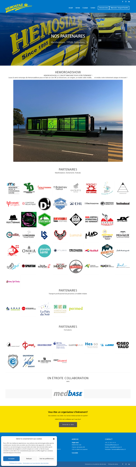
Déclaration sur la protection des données (36, 463)
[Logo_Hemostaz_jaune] (18, 8)
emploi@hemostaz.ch (116, 447)
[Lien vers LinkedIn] (129, 1)
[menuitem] (70, 8)
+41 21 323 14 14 (110, 442)
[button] (54, 439)
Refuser (29, 458)
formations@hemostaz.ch (118, 449)
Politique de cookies (15, 463)
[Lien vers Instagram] (125, 1)
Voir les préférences (47, 458)
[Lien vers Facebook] (122, 1)
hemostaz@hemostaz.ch (112, 445)
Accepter (11, 458)
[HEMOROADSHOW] (68, 121)
